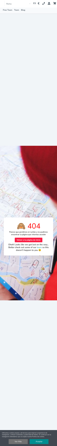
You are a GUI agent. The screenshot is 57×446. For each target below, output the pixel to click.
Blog (23, 10)
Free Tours (7, 10)
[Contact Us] (45, 3)
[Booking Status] (50, 3)
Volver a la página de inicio (28, 240)
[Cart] (55, 3)
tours (39, 247)
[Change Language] (33, 3)
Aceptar (39, 441)
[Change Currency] (39, 3)
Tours (16, 10)
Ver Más (18, 441)
